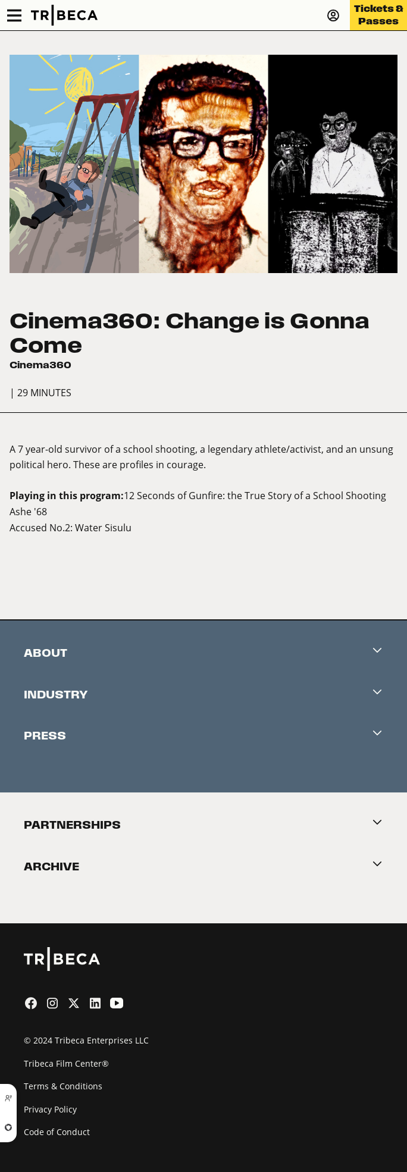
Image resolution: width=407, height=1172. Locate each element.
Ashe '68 (28, 511)
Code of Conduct (57, 1131)
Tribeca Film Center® (66, 1063)
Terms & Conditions (63, 1086)
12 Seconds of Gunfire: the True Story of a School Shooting (255, 495)
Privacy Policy (50, 1109)
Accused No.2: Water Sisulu (71, 527)
